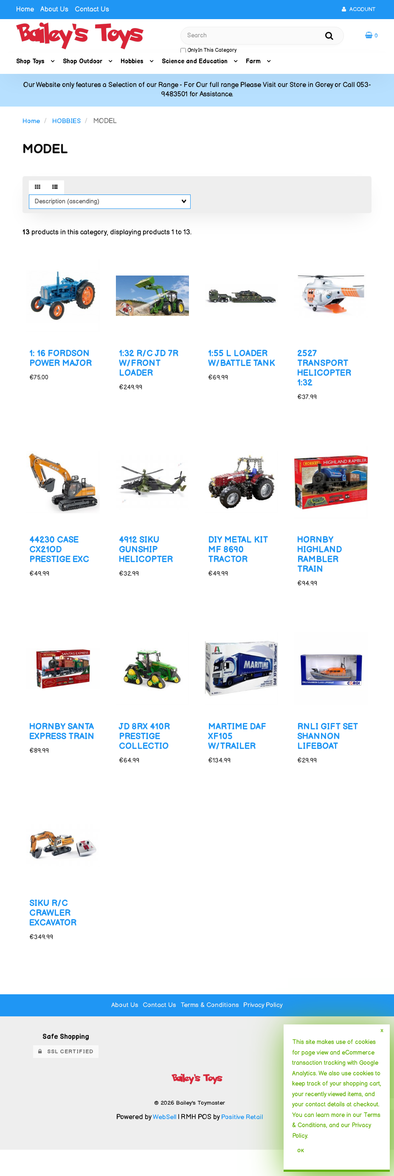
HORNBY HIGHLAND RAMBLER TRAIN (321, 564)
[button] (371, 36)
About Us (54, 10)
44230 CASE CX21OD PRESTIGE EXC (61, 559)
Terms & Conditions (210, 1031)
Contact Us (92, 10)
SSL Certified (65, 1078)
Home (25, 10)
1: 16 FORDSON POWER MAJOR (62, 364)
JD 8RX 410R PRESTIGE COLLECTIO (146, 749)
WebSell (163, 1143)
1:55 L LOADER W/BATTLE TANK (239, 369)
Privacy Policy (265, 1031)
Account (358, 9)
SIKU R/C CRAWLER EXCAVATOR (54, 939)
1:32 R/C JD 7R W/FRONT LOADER (150, 369)
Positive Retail (242, 1143)
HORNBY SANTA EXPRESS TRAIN (49, 754)
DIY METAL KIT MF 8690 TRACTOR (239, 559)
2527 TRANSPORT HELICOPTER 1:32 (326, 374)
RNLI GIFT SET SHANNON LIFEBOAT (329, 749)
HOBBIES (67, 123)
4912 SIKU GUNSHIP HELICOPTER (148, 559)
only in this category (208, 51)
